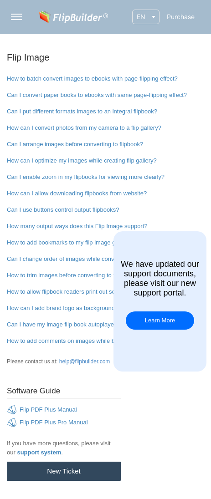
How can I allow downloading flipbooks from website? (77, 193)
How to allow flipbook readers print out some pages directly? (86, 291)
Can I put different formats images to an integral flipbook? (82, 111)
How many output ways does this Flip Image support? (77, 226)
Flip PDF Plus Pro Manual (54, 422)
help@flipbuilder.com (84, 361)
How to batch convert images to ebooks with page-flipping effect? (92, 78)
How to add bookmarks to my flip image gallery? (70, 242)
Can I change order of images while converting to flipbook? (84, 258)
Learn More (160, 320)
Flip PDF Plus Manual (48, 409)
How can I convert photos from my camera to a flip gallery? (84, 127)
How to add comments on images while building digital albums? (90, 340)
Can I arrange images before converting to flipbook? (75, 144)
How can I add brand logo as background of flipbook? (77, 308)
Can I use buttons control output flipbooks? (63, 209)
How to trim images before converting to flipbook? (72, 275)
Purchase (181, 16)
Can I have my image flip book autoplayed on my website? (83, 324)
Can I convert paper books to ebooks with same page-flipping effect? (97, 95)
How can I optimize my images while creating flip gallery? (82, 160)
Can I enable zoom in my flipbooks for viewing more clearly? (86, 176)
